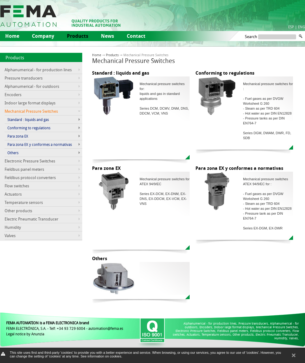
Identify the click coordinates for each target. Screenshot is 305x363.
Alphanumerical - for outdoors (32, 86)
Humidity (13, 227)
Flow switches (17, 186)
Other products (18, 210)
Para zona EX (17, 136)
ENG (301, 26)
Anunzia (37, 333)
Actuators (13, 194)
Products (15, 57)
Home (12, 36)
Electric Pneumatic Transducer (31, 219)
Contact (136, 36)
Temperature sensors (24, 202)
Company (43, 36)
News (107, 36)
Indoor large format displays (30, 103)
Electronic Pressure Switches (30, 161)
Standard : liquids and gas (28, 119)
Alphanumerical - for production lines (38, 69)
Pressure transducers (24, 78)
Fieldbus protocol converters (30, 177)
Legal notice (15, 333)
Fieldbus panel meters (24, 169)
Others (12, 152)
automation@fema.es (105, 328)
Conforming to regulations (28, 127)
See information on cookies (100, 356)
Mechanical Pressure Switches (277, 327)
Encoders (13, 94)
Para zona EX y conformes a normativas (39, 144)
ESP (291, 26)
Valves (10, 235)
